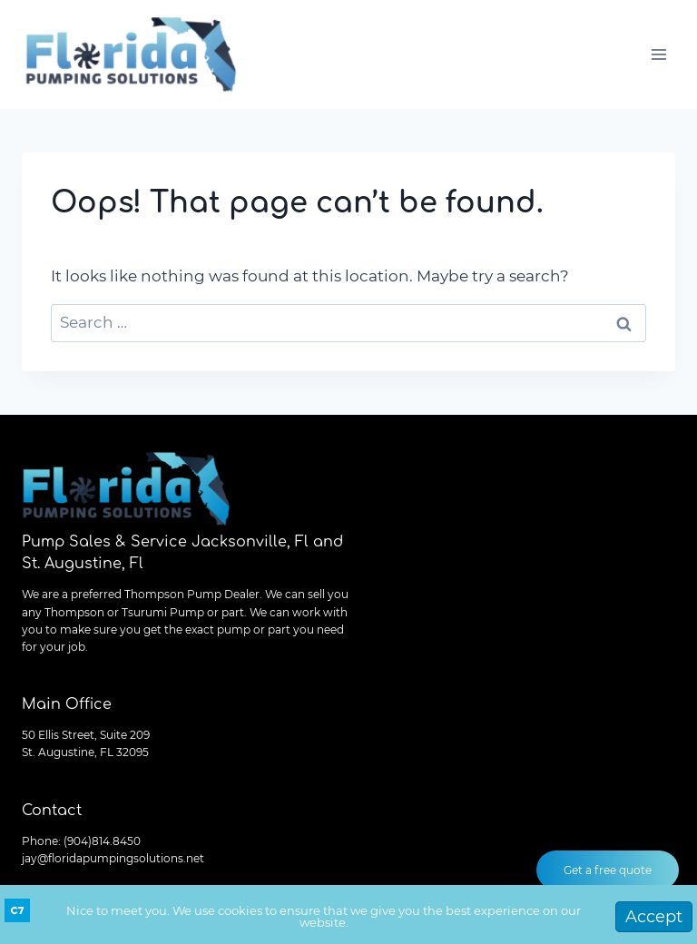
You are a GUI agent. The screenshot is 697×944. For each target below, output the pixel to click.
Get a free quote (608, 870)
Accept (653, 917)
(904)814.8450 (102, 841)
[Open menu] (658, 54)
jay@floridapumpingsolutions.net (113, 858)
